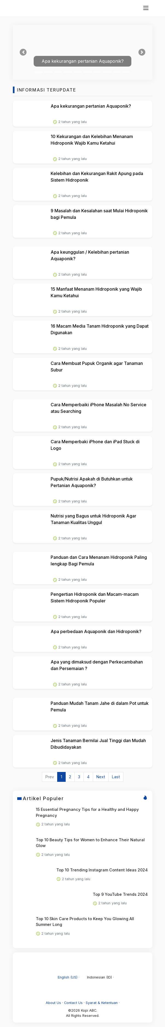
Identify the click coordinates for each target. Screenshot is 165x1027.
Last (116, 776)
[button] (23, 52)
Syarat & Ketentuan (102, 1003)
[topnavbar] (145, 8)
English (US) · (65, 977)
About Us (53, 1003)
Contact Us (73, 1003)
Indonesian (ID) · (97, 977)
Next (100, 776)
